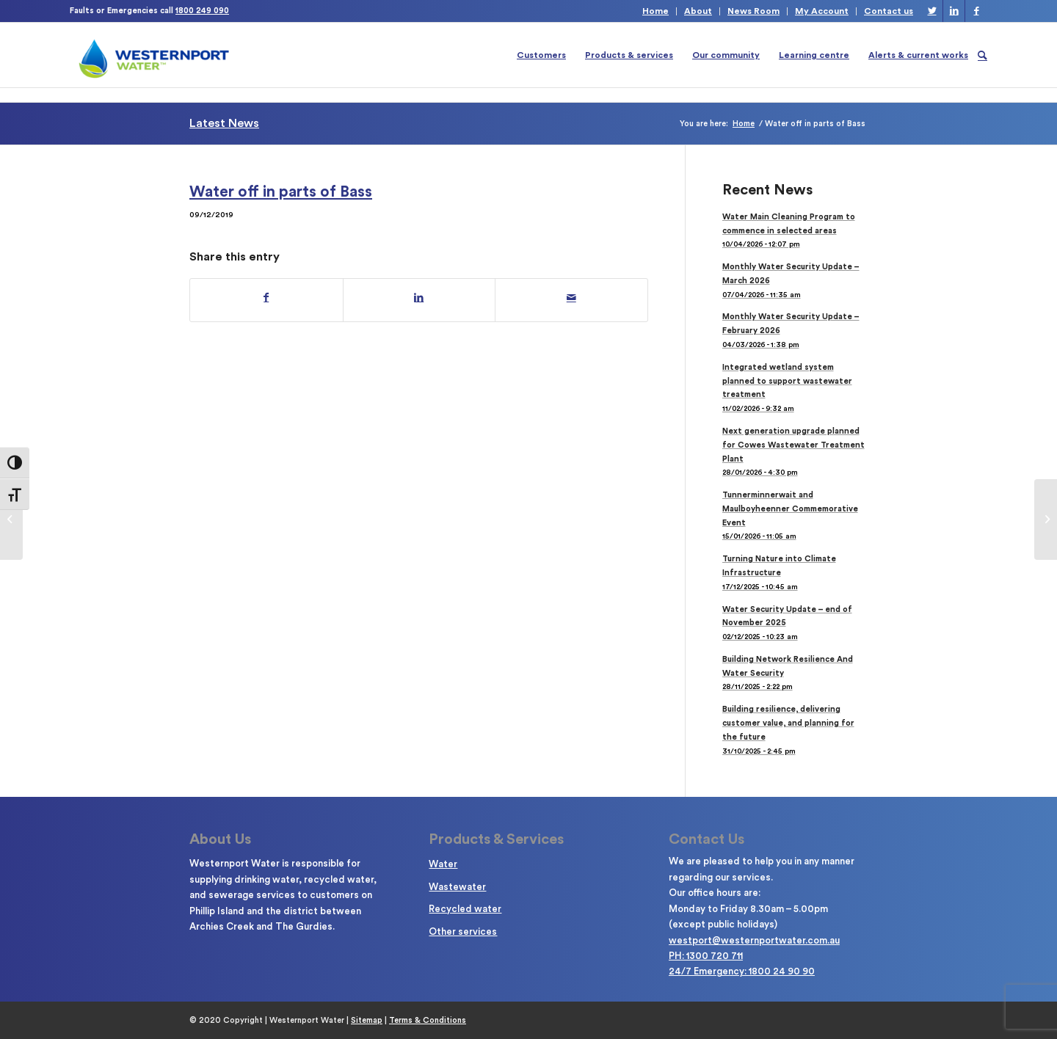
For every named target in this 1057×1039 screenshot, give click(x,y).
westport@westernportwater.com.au (754, 940)
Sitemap (366, 1020)
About (698, 11)
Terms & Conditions (427, 1020)
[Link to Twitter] (931, 11)
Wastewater (457, 887)
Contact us (888, 11)
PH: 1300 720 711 (706, 955)
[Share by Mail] (571, 298)
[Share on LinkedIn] (419, 298)
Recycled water (465, 909)
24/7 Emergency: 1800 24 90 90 (742, 971)
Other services (463, 931)
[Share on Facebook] (266, 298)
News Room (753, 11)
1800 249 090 (202, 11)
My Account (822, 11)
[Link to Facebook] (976, 11)
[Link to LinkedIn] (954, 11)
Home (655, 11)
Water (443, 864)
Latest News (224, 123)
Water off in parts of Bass (280, 192)
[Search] (982, 55)
